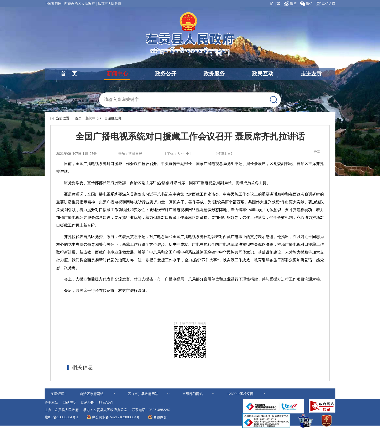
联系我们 (106, 402)
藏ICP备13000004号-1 (62, 417)
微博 (291, 4)
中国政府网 (53, 4)
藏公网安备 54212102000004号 (116, 417)
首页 (78, 118)
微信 (306, 4)
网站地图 (88, 402)
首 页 (69, 74)
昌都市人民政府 (109, 4)
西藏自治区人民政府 (79, 4)
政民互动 (262, 74)
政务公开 (165, 74)
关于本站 (51, 402)
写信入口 (325, 4)
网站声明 (69, 402)
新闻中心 (117, 74)
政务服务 (214, 74)
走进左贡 (311, 74)
